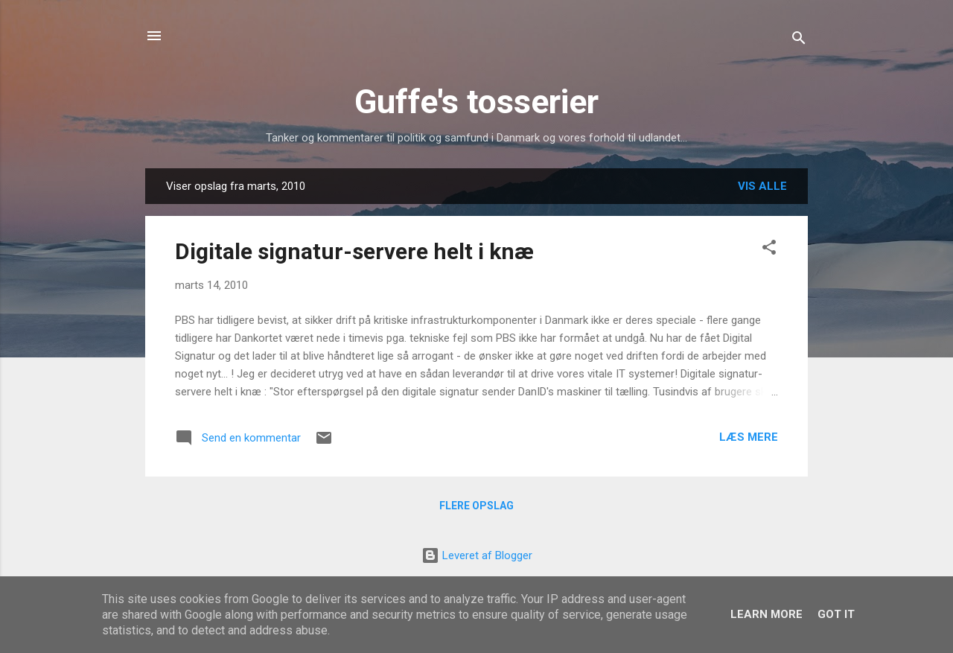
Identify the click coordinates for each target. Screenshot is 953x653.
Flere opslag (476, 506)
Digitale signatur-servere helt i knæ (354, 251)
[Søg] (799, 40)
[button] (769, 249)
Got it (836, 614)
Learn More (766, 614)
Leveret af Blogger (476, 555)
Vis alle (762, 186)
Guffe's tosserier (476, 101)
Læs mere (748, 437)
